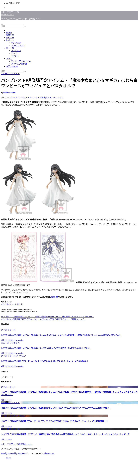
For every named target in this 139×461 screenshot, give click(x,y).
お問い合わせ (12, 66)
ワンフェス (16, 43)
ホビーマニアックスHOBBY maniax (16, 444)
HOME (9, 32)
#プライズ (34, 97)
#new (13, 97)
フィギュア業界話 (19, 64)
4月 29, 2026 (6, 340)
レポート (10, 40)
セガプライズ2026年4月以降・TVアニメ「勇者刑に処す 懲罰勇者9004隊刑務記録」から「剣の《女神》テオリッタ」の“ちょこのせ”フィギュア (65, 434)
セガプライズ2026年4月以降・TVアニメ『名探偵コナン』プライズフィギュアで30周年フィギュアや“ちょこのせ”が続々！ (46, 348)
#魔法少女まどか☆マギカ (51, 97)
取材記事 (10, 35)
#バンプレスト (22, 97)
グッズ (14, 53)
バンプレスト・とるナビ (12, 304)
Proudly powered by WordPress (14, 453)
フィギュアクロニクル (21, 61)
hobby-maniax (9, 92)
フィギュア (16, 51)
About (8, 458)
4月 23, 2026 (6, 366)
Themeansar (49, 453)
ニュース (10, 48)
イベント (15, 56)
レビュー (10, 37)
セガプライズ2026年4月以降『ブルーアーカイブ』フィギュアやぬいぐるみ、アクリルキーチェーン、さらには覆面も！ (44, 361)
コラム (9, 58)
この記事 (54, 297)
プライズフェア (18, 45)
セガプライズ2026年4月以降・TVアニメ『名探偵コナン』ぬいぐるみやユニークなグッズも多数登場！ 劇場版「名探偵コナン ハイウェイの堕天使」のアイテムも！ (61, 335)
